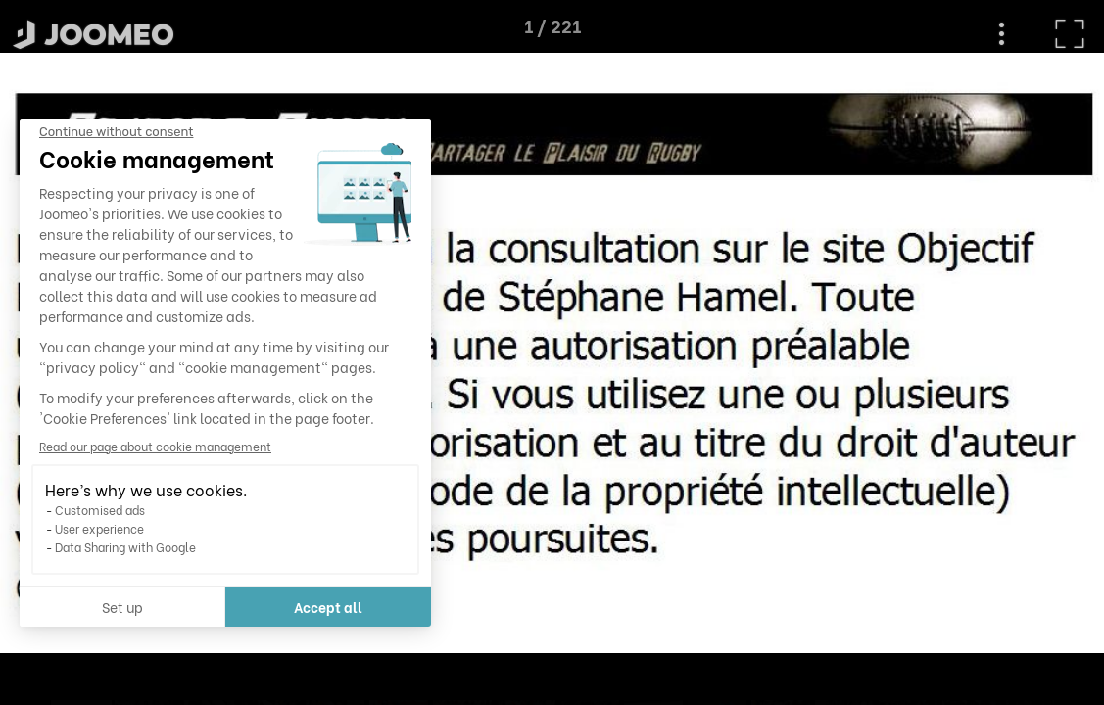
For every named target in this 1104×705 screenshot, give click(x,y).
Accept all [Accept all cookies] (183, 606)
